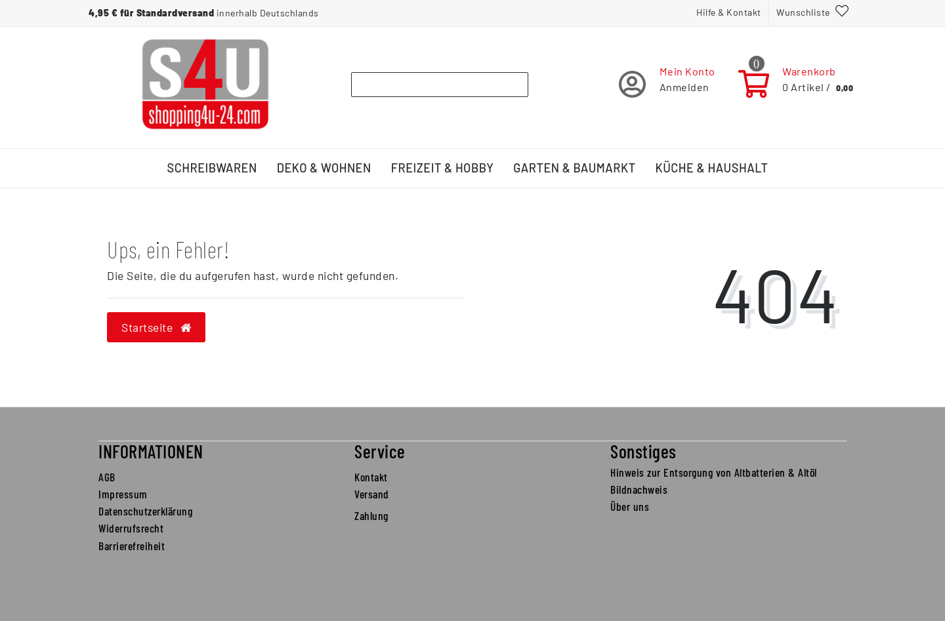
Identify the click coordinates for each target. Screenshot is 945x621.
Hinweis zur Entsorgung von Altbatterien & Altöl (713, 472)
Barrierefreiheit (131, 545)
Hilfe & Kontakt (728, 12)
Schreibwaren (212, 168)
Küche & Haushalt (712, 168)
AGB (107, 477)
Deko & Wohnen (324, 168)
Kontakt (371, 477)
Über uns (629, 506)
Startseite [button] (156, 327)
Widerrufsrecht (130, 528)
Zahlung (371, 515)
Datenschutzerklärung (145, 511)
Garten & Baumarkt (574, 168)
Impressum (123, 494)
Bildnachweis (638, 489)
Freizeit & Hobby (442, 168)
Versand (371, 494)
